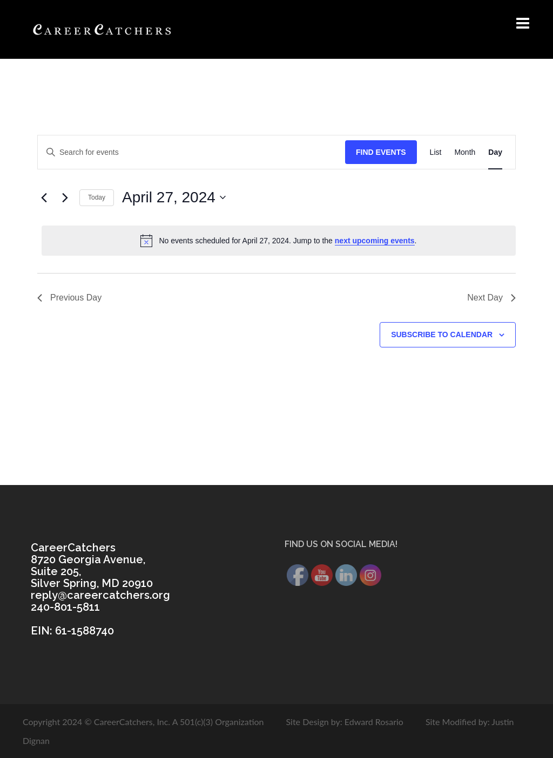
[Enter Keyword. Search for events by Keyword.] (191, 152)
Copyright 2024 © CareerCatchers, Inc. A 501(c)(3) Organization (143, 721)
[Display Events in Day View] (495, 152)
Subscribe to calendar (442, 334)
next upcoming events (375, 240)
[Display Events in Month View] (464, 152)
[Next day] (64, 197)
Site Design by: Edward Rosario (344, 721)
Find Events (381, 152)
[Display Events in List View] (436, 152)
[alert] (279, 241)
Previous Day (69, 297)
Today (96, 197)
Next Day (491, 297)
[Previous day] (43, 197)
